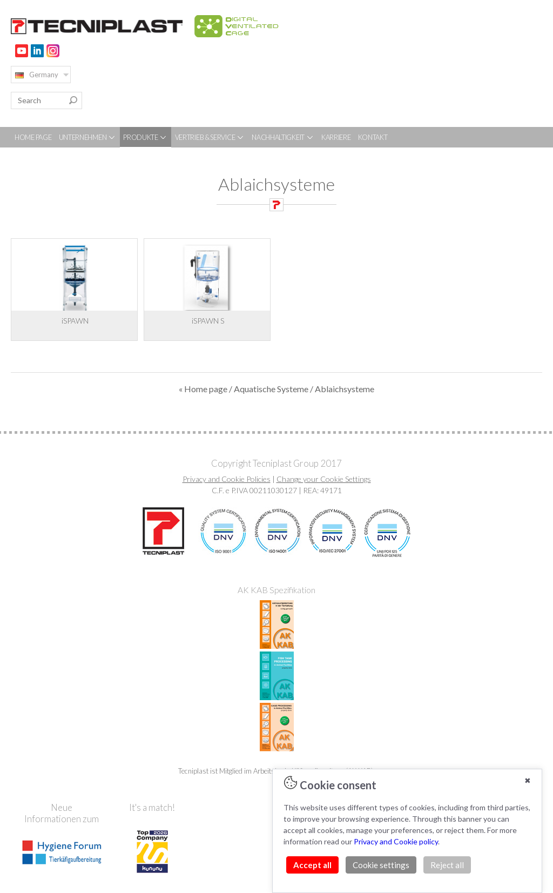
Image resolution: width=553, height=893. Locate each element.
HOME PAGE (33, 137)
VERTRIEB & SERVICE (210, 137)
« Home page (203, 389)
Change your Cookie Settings (323, 479)
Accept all (312, 865)
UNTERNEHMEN (87, 137)
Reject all (447, 865)
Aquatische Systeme (271, 389)
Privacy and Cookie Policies (227, 479)
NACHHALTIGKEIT (283, 137)
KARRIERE (336, 137)
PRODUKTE (145, 137)
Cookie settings (381, 865)
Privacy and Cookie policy (396, 841)
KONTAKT (373, 137)
